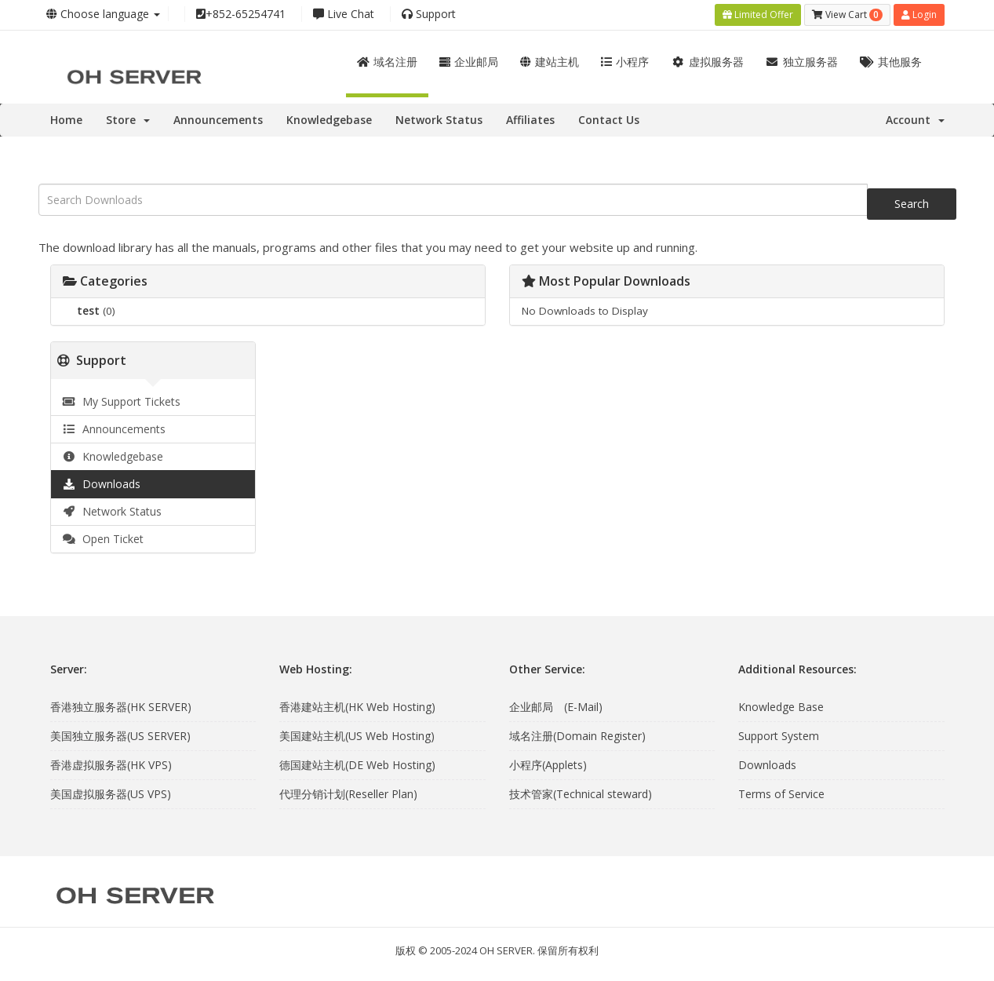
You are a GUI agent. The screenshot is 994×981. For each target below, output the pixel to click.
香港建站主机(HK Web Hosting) (357, 706)
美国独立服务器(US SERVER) (120, 735)
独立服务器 (802, 61)
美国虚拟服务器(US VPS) (110, 793)
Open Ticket (103, 538)
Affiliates (530, 119)
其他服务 (891, 61)
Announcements (218, 119)
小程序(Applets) (548, 764)
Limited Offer (758, 14)
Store (128, 119)
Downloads (102, 483)
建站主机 (549, 61)
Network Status (438, 119)
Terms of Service (781, 793)
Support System (778, 735)
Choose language (103, 13)
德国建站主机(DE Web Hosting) (357, 764)
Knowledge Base (781, 706)
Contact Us (608, 119)
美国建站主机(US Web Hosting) (357, 735)
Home (66, 119)
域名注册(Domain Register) (577, 735)
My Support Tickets (122, 401)
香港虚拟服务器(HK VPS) (111, 764)
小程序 (625, 61)
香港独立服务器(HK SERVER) (120, 706)
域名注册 (387, 61)
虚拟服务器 (707, 61)
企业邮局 (468, 61)
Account (915, 119)
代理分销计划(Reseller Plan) (348, 793)
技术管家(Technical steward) (580, 793)
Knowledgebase (329, 119)
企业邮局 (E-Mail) (556, 706)
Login (919, 14)
